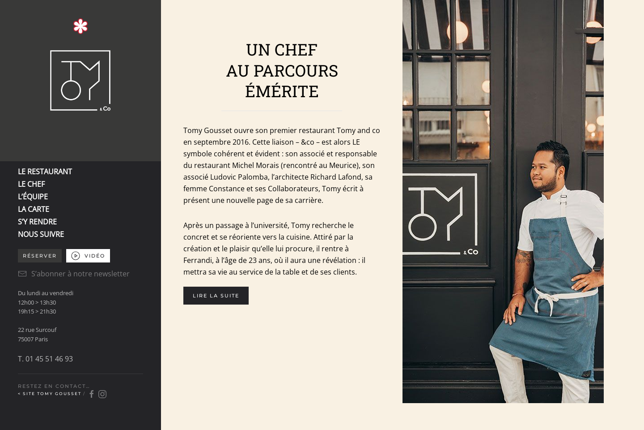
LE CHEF (31, 184)
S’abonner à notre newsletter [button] (74, 274)
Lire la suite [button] (216, 295)
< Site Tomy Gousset (50, 393)
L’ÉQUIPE (33, 197)
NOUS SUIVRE (41, 234)
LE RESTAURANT (45, 171)
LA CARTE (33, 209)
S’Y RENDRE (37, 222)
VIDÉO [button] (88, 255)
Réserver (40, 256)
